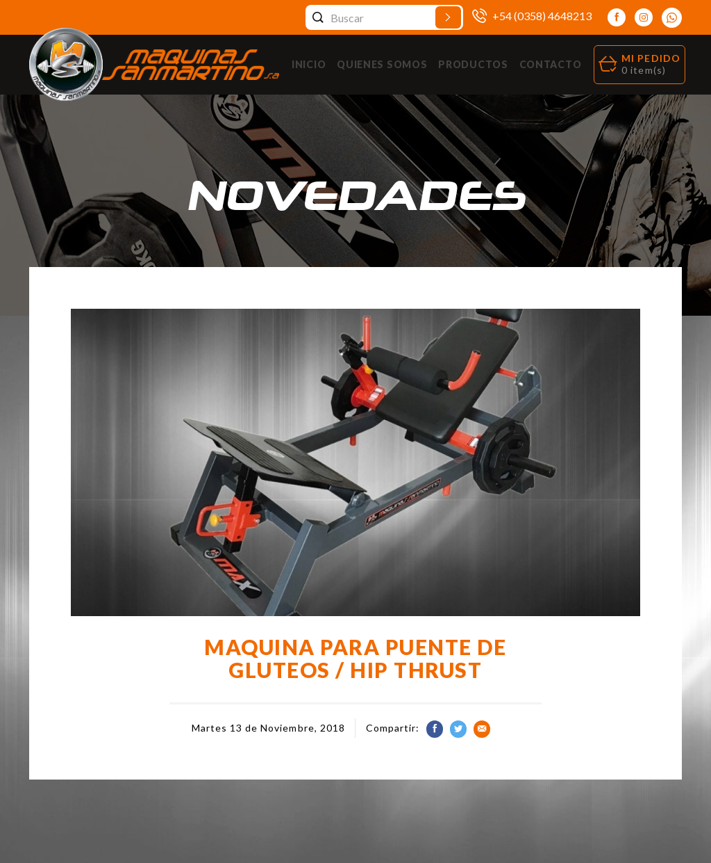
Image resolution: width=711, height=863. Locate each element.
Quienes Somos (382, 64)
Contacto (550, 64)
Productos (473, 64)
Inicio (309, 64)
